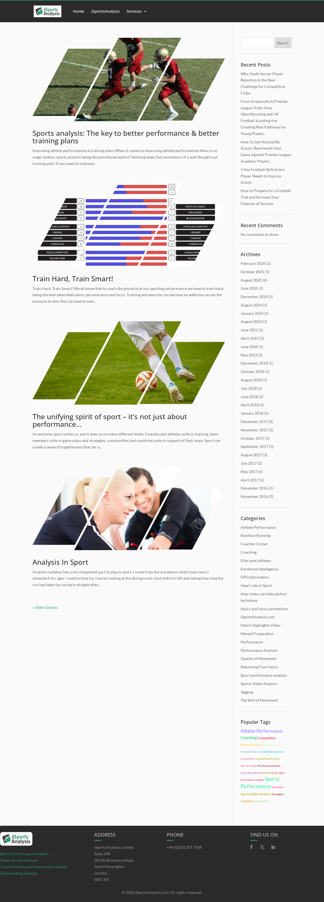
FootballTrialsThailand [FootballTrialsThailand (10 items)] (267, 758)
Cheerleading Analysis (18, 873)
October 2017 (252, 438)
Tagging (247, 692)
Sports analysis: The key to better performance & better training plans (125, 137)
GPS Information (255, 577)
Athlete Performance (258, 527)
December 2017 (254, 421)
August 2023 (251, 321)
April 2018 (250, 404)
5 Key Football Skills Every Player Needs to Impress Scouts (263, 176)
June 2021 (249, 330)
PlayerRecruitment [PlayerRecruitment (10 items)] (251, 772)
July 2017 (249, 463)
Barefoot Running (255, 535)
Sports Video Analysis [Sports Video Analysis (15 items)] (256, 794)
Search (283, 43)
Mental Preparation (257, 633)
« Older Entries (44, 607)
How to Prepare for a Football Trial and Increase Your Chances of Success (266, 197)
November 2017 (254, 430)
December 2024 (254, 296)
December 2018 (254, 363)
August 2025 (251, 280)
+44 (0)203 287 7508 (184, 847)
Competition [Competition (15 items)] (267, 738)
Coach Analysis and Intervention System (33, 866)
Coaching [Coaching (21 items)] (249, 737)
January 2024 (252, 313)
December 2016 (254, 488)
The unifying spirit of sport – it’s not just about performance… (109, 420)
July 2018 (249, 388)
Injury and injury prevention (264, 608)
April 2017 (250, 480)
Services (134, 11)
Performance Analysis (259, 650)
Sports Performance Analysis (24, 853)
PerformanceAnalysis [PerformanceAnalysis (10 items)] (268, 765)
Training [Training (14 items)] (246, 801)
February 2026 (253, 263)
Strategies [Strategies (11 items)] (278, 794)
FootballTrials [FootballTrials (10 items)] (248, 758)
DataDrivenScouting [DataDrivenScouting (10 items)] (252, 744)
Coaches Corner (254, 543)
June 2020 (249, 346)
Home (78, 11)
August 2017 (251, 454)
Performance (252, 642)
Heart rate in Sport (256, 585)
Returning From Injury (259, 667)
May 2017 (249, 471)
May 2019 (249, 355)
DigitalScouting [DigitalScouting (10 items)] (272, 744)
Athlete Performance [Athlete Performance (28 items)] (262, 731)
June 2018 (249, 396)
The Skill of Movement (259, 700)
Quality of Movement (258, 658)
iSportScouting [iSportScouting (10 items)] (248, 765)
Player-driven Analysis (19, 860)
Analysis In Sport (60, 562)
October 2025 (252, 271)
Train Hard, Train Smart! (72, 278)
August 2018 (251, 380)
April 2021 (250, 338)
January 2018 (252, 413)
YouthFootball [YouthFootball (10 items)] (260, 801)
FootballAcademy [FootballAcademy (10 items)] (250, 751)
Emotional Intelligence (259, 569)
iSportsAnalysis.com (258, 616)
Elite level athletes (256, 560)
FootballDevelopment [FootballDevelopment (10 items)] (271, 751)
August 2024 (251, 305)
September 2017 (254, 446)
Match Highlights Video (260, 625)
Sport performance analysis (264, 675)
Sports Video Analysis (259, 683)
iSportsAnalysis (105, 11)
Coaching (249, 552)
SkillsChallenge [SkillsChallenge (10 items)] (270, 772)
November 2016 (254, 496)
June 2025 (249, 288)
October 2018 (252, 371)
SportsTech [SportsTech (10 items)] (277, 787)
